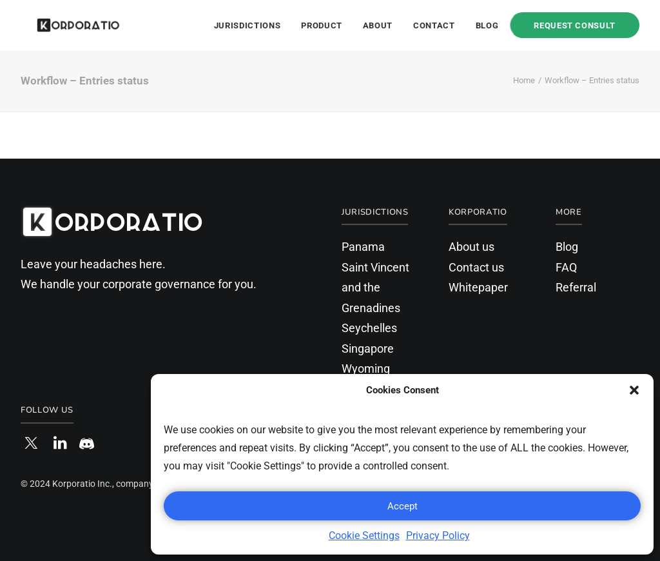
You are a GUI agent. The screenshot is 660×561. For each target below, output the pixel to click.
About (378, 25)
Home (524, 80)
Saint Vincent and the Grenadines (375, 288)
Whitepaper (478, 287)
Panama (363, 246)
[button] (634, 390)
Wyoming (366, 368)
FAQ (566, 267)
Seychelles (369, 328)
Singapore (368, 348)
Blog (487, 25)
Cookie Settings (364, 535)
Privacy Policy (438, 535)
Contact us (476, 267)
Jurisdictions (247, 25)
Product (321, 25)
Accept (402, 506)
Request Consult (575, 25)
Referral (576, 287)
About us (471, 246)
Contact (434, 25)
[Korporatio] (63, 25)
